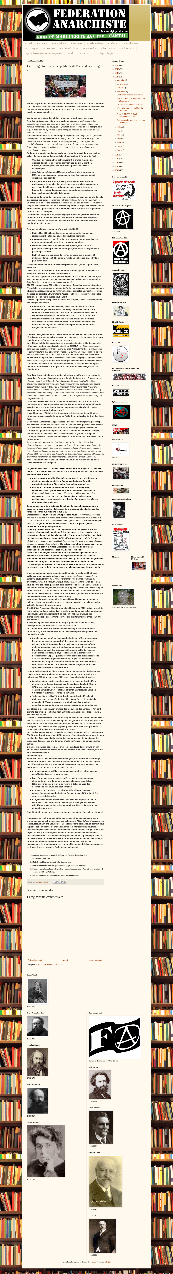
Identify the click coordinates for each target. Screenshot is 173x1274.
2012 (117, 170)
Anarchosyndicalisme (68, 48)
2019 (117, 69)
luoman (93, 1262)
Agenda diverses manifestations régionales (43, 53)
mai (119, 135)
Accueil (28, 43)
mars (119, 143)
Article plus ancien (96, 960)
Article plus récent (35, 960)
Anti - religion (31, 48)
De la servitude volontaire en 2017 (130, 105)
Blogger (108, 1262)
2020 (117, 65)
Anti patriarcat (48, 48)
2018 (117, 73)
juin (119, 131)
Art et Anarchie (89, 48)
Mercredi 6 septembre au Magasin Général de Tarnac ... (130, 109)
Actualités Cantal (126, 48)
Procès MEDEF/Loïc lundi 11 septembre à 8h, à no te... (128, 115)
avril (119, 139)
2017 (117, 77)
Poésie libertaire (108, 48)
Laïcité (70, 53)
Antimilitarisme (131, 43)
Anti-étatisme (76, 43)
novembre (121, 84)
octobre (120, 88)
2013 (117, 166)
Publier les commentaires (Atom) (50, 964)
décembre (121, 80)
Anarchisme (41, 43)
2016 (117, 155)
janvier (120, 150)
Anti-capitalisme (58, 43)
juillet (119, 127)
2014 (117, 163)
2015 (117, 159)
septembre (121, 92)
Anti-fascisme (113, 43)
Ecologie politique (105, 53)
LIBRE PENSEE (84, 53)
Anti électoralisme (95, 43)
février (120, 146)
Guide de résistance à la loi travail (130, 95)
